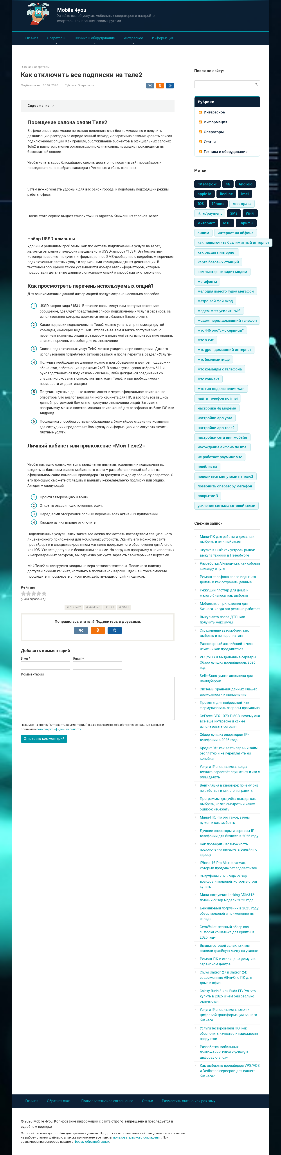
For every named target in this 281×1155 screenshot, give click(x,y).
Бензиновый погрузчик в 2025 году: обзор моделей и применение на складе (229, 913)
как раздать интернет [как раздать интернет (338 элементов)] (217, 252)
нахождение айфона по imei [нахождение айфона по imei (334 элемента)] (222, 447)
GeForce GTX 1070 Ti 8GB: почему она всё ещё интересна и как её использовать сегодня (230, 721)
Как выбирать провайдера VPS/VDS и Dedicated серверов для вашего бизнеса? (230, 1070)
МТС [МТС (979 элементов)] (227, 223)
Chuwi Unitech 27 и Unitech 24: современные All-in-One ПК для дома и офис (226, 977)
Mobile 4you (71, 10)
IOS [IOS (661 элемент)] (201, 203)
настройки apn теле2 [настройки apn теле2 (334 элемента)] (216, 427)
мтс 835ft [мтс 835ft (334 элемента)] (206, 340)
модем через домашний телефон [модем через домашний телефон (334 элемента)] (227, 320)
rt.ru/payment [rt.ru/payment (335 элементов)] (210, 213)
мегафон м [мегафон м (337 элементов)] (207, 281)
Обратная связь (59, 1101)
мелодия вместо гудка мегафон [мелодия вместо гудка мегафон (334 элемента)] (226, 291)
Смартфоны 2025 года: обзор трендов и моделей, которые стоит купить (228, 881)
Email (78, 659)
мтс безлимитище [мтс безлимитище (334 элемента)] (214, 359)
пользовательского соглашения (137, 1137)
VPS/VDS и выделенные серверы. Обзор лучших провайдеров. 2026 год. (228, 662)
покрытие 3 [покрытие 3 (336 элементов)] (208, 495)
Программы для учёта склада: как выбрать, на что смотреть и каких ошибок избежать (228, 804)
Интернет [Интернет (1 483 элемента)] (206, 223)
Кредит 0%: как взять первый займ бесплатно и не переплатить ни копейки (229, 753)
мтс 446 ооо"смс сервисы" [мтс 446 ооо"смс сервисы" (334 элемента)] (221, 330)
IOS (111, 607)
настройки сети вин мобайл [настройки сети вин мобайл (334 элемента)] (222, 437)
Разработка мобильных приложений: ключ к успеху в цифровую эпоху (224, 1052)
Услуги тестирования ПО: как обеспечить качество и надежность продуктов (229, 1033)
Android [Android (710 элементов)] (245, 184)
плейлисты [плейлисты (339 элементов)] (207, 466)
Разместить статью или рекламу (188, 1101)
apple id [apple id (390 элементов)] (204, 193)
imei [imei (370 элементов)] (245, 193)
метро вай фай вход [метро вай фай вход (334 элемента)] (215, 300)
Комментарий (32, 674)
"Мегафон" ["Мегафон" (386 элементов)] (207, 184)
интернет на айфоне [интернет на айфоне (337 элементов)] (236, 232)
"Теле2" (75, 607)
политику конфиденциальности (58, 729)
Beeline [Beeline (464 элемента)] (226, 193)
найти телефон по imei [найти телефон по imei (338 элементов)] (218, 398)
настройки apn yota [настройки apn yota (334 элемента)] (215, 417)
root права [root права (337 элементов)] (242, 203)
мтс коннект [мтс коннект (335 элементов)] (208, 379)
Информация (162, 38)
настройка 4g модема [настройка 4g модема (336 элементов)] (217, 408)
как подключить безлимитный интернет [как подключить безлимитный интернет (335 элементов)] (233, 242)
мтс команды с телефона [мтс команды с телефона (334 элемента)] (220, 369)
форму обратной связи (91, 1142)
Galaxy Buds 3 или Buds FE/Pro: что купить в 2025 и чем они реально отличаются (228, 996)
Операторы (56, 38)
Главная (31, 38)
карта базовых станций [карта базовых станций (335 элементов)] (218, 262)
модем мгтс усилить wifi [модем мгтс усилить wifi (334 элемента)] (219, 310)
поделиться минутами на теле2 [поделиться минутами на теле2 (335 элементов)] (225, 476)
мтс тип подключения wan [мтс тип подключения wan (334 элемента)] (221, 388)
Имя (25, 659)
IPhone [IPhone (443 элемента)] (218, 203)
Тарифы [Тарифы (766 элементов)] (246, 223)
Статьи (210, 141)
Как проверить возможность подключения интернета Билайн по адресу (228, 849)
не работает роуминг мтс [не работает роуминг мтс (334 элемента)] (220, 456)
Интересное (133, 38)
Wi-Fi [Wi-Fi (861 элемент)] (250, 213)
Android (94, 607)
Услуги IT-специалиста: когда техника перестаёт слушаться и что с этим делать (230, 772)
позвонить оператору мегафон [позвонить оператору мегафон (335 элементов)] (225, 486)
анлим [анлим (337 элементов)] (203, 232)
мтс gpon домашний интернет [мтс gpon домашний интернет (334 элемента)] (224, 349)
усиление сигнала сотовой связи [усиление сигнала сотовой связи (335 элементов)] (226, 505)
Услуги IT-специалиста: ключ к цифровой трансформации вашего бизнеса (228, 1015)
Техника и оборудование (94, 38)
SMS (125, 607)
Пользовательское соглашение (107, 1101)
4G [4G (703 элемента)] (228, 184)
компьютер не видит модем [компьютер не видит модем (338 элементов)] (222, 271)
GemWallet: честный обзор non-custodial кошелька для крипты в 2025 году (227, 932)
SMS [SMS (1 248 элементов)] (234, 213)
